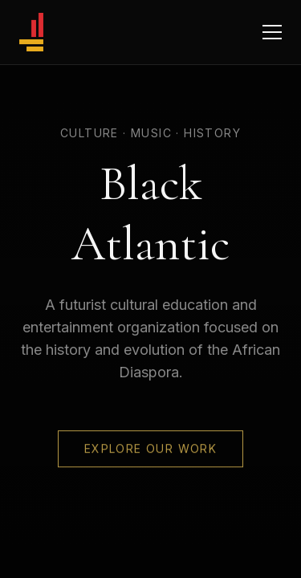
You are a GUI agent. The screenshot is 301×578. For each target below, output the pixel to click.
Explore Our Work (150, 449)
